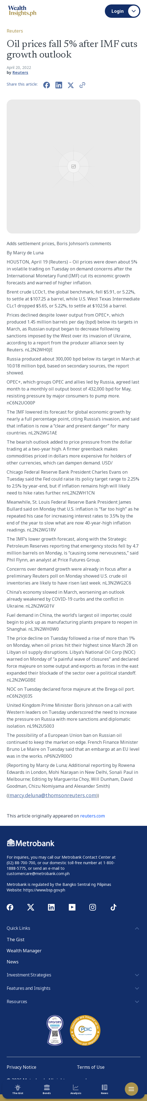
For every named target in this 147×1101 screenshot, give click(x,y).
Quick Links (73, 928)
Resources (73, 1001)
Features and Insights (73, 988)
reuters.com (92, 816)
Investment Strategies (73, 975)
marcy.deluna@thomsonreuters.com (52, 795)
